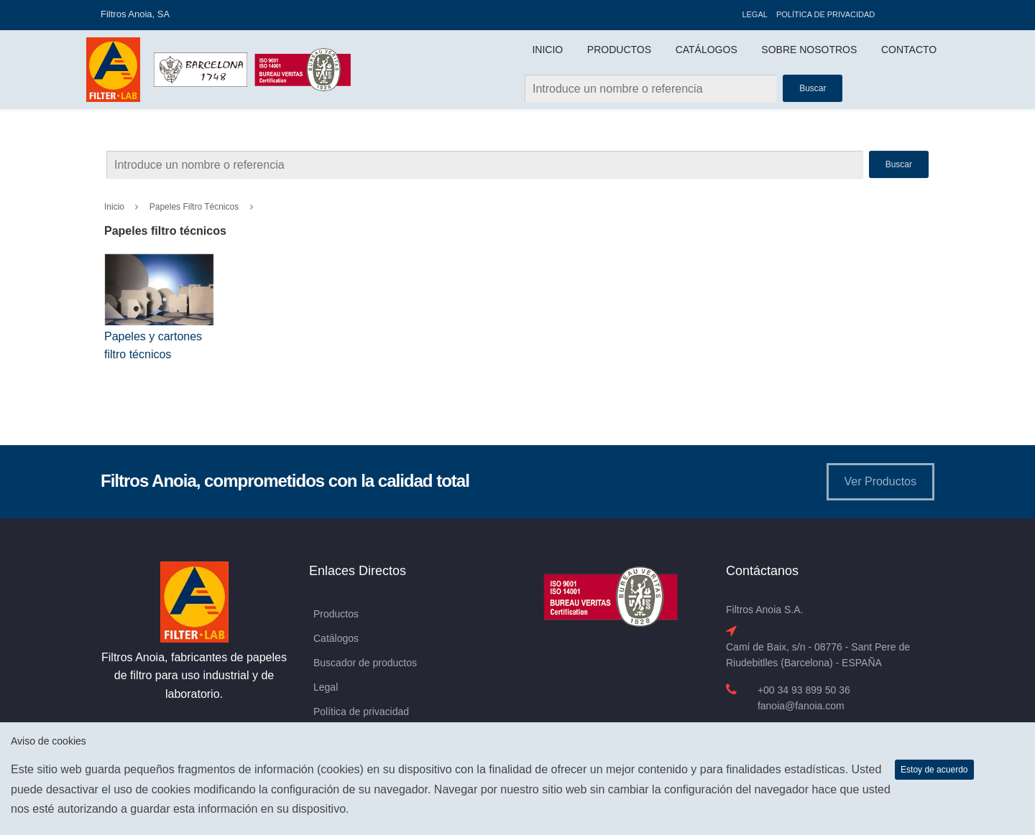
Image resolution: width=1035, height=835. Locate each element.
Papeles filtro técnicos (194, 207)
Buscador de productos (365, 662)
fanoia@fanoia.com (801, 706)
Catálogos (706, 49)
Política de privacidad (825, 14)
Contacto (909, 49)
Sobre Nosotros (809, 49)
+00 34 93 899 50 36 (804, 690)
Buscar (899, 164)
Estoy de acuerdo (934, 770)
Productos (619, 49)
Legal (754, 14)
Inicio (547, 49)
